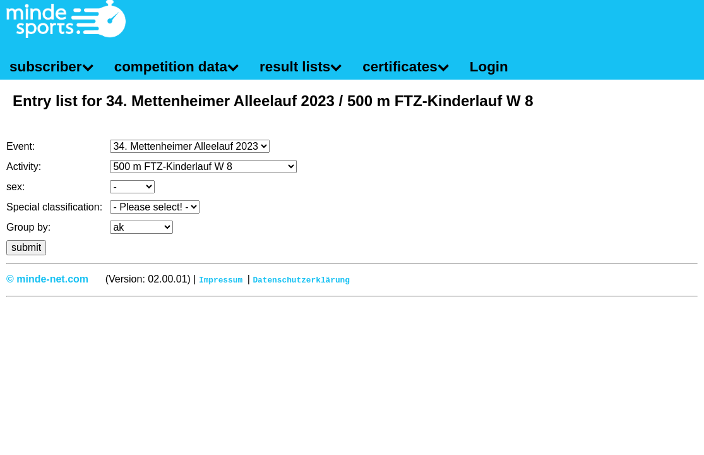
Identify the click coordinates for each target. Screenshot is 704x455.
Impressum (220, 279)
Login (489, 67)
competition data (170, 67)
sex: (15, 186)
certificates (399, 67)
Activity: (23, 166)
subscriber (45, 67)
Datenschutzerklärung (301, 279)
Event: (20, 146)
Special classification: (54, 207)
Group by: (28, 227)
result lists (295, 67)
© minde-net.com (47, 279)
